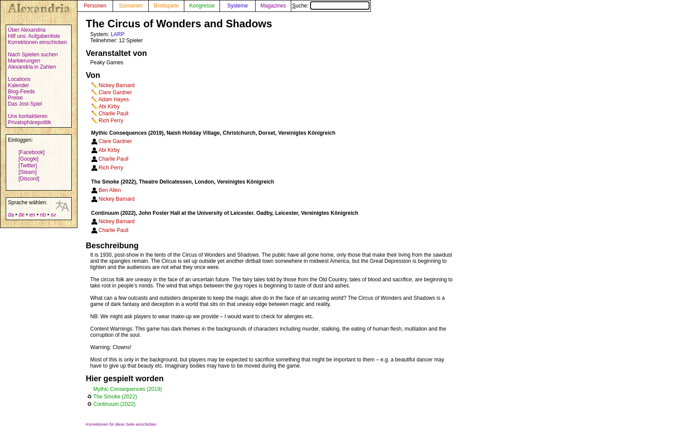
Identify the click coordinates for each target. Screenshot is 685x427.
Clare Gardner (115, 92)
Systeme (237, 6)
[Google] (28, 159)
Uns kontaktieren (28, 116)
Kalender (18, 85)
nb (43, 215)
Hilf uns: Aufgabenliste (34, 36)
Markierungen (24, 61)
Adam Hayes (114, 99)
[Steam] (27, 172)
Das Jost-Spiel (25, 104)
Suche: (331, 6)
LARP (118, 34)
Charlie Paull (113, 113)
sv (53, 215)
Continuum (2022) (114, 404)
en (32, 215)
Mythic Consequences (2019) (127, 389)
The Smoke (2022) (115, 397)
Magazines (273, 6)
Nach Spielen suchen (33, 55)
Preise (15, 98)
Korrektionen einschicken (37, 42)
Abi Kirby (109, 106)
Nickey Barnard (117, 85)
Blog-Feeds (21, 91)
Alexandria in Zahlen (32, 67)
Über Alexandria (26, 30)
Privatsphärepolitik (29, 122)
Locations (19, 79)
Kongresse (201, 6)
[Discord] (28, 179)
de (21, 215)
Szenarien (131, 6)
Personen (95, 6)
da (11, 215)
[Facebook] (31, 152)
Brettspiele (166, 6)
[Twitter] (27, 165)
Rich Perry (111, 121)
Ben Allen (110, 190)
